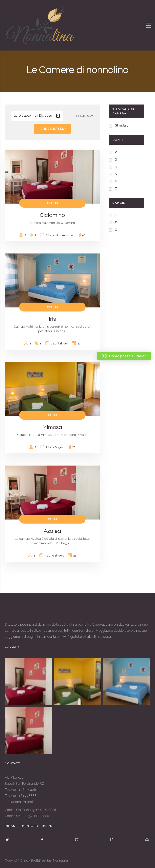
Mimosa (52, 427)
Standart (121, 125)
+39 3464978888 (24, 796)
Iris (52, 319)
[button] (124, 356)
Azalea (52, 531)
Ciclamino (52, 215)
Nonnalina (60, 860)
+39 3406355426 (23, 790)
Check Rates (53, 129)
